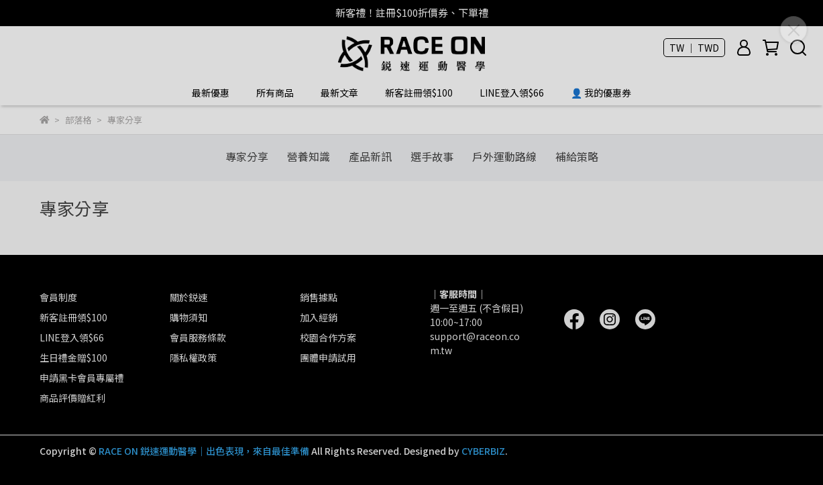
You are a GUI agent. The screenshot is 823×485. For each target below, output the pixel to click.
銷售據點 (318, 297)
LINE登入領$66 (512, 92)
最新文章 (339, 92)
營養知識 (308, 156)
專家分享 (246, 156)
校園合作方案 (328, 337)
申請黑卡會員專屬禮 (82, 377)
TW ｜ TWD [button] (694, 48)
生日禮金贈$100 (73, 357)
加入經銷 (318, 317)
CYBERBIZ (483, 450)
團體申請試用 (328, 357)
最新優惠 (210, 92)
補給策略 (576, 156)
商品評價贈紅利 (72, 398)
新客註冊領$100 (419, 92)
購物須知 (188, 317)
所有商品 (275, 92)
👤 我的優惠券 (601, 92)
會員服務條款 (198, 337)
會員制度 (58, 297)
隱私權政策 (193, 357)
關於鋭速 (188, 297)
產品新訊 (370, 156)
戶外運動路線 (504, 156)
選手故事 (431, 156)
